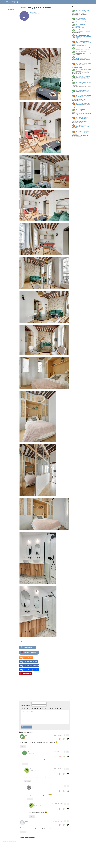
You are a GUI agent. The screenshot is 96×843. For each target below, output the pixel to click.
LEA (33, 785)
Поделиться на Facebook (29, 666)
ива (76, 10)
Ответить (23, 746)
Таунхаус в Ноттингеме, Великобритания (83, 104)
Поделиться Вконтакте (28, 662)
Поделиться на (29, 670)
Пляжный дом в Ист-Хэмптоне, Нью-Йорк (82, 118)
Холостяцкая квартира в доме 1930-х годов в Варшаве (83, 96)
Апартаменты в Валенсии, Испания (81, 110)
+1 (67, 735)
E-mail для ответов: (25, 705)
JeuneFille (33, 12)
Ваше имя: (23, 703)
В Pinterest (27, 674)
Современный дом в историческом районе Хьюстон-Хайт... (81, 36)
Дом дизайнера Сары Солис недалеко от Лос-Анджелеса (80, 12)
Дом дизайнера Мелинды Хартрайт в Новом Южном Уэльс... (80, 126)
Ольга (31, 768)
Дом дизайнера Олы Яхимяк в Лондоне (82, 52)
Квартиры (22, 9)
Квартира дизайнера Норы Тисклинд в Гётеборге (82, 132)
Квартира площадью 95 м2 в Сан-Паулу (83, 48)
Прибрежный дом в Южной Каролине (82, 30)
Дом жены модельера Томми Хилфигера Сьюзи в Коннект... (80, 91)
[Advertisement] (81, 163)
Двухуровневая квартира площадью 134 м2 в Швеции (83, 83)
